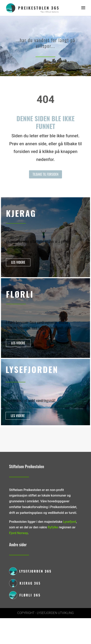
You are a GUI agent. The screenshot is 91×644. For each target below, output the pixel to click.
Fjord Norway (18, 533)
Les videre (18, 262)
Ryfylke (53, 527)
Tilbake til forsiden (45, 174)
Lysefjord (69, 522)
